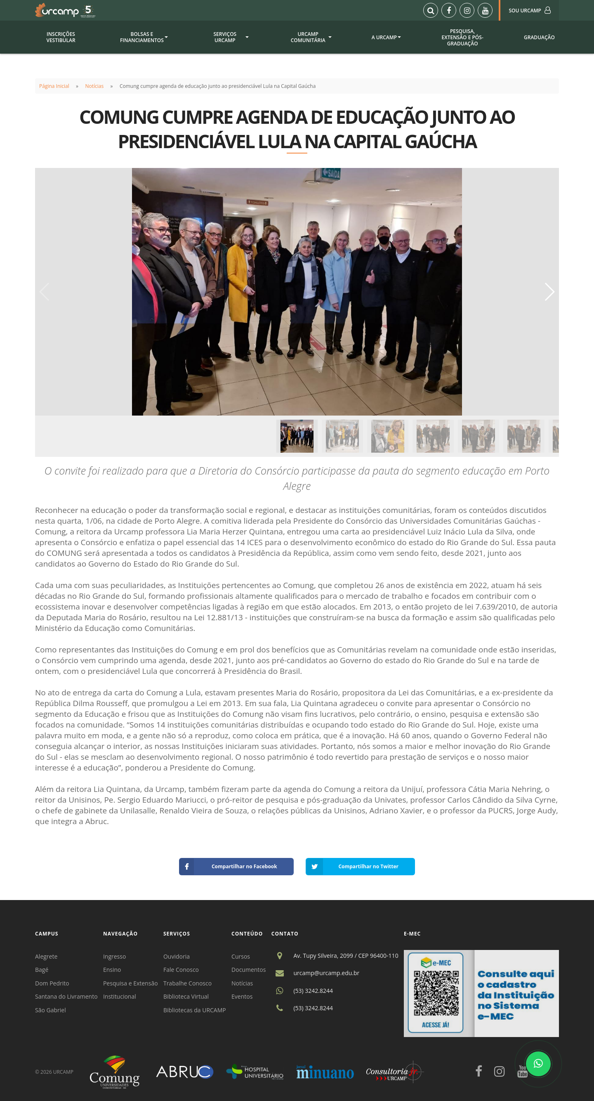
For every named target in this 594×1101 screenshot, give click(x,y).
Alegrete (46, 956)
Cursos (240, 956)
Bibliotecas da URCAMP (194, 1010)
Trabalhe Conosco (187, 983)
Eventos (241, 996)
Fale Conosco (181, 969)
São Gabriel (50, 1010)
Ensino (112, 969)
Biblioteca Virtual (186, 996)
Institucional (119, 996)
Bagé (41, 969)
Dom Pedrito (52, 983)
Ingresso (114, 956)
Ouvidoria (176, 956)
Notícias (94, 86)
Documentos (248, 969)
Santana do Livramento (66, 996)
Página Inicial (54, 86)
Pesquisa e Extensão (130, 983)
